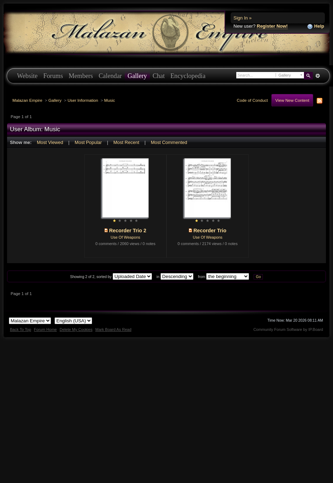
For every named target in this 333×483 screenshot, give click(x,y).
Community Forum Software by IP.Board (288, 329)
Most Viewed (50, 142)
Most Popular (88, 142)
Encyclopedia (187, 75)
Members (81, 75)
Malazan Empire (27, 100)
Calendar (110, 75)
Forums (53, 75)
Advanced (317, 75)
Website (27, 75)
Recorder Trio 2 (127, 230)
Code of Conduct (252, 100)
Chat (159, 75)
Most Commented (169, 142)
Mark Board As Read (113, 329)
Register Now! (272, 26)
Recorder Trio (209, 230)
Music (109, 100)
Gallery (137, 75)
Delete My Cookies (76, 329)
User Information (83, 100)
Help (315, 26)
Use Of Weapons (125, 237)
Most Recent (126, 142)
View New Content (292, 100)
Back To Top (20, 329)
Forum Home (45, 329)
